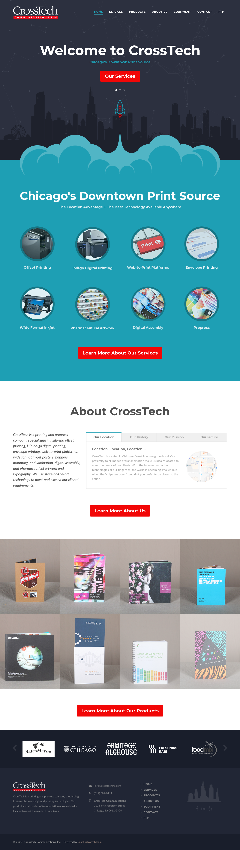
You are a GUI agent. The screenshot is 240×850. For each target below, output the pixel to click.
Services (116, 12)
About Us (159, 12)
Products (137, 12)
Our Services (120, 76)
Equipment (182, 12)
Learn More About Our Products (120, 710)
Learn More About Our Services (120, 353)
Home (98, 12)
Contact (204, 12)
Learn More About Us (120, 511)
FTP (221, 12)
